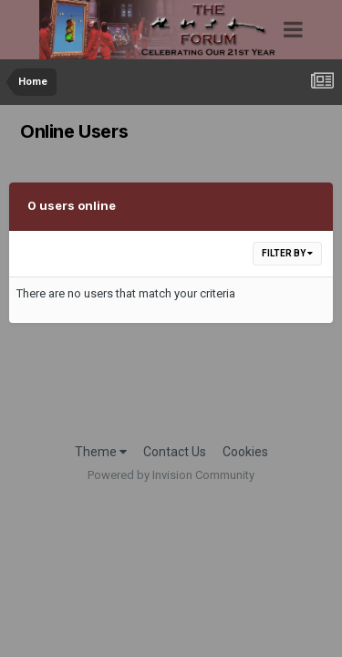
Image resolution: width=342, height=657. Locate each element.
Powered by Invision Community (171, 475)
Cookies (245, 451)
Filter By (287, 253)
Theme (101, 451)
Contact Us (174, 451)
